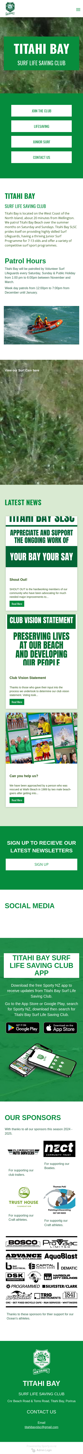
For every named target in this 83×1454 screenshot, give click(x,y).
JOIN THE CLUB (41, 110)
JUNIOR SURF (41, 141)
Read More (17, 604)
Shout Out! (18, 580)
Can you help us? (24, 776)
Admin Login (41, 1450)
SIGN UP (41, 864)
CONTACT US (41, 157)
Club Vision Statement (28, 678)
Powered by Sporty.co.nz (41, 1446)
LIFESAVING (41, 126)
